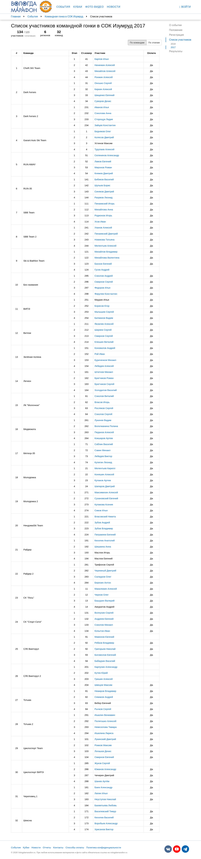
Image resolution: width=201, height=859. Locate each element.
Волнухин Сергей (104, 612)
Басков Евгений (103, 263)
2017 (173, 47)
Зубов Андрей (102, 522)
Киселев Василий (104, 817)
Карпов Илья (102, 59)
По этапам (154, 42)
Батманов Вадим (104, 318)
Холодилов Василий (106, 390)
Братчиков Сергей (104, 384)
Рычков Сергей (103, 709)
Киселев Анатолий (105, 540)
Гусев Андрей (102, 269)
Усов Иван (100, 221)
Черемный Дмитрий (105, 570)
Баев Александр (103, 787)
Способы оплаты (74, 847)
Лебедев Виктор (103, 456)
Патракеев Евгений (105, 534)
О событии (175, 25)
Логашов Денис (103, 751)
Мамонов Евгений (104, 636)
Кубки (77, 6)
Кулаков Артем (103, 480)
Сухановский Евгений (106, 498)
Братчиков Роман (104, 378)
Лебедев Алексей (104, 366)
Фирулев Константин (106, 293)
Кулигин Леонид (103, 462)
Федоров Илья (102, 287)
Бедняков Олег (103, 131)
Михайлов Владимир (106, 251)
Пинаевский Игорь (104, 203)
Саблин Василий (104, 444)
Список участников (180, 39)
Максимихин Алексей (106, 492)
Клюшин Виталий (104, 342)
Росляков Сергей (104, 408)
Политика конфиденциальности (103, 847)
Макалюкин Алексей (106, 588)
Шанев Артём (102, 781)
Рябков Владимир (104, 642)
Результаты (175, 51)
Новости (113, 6)
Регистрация (176, 35)
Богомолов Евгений (105, 654)
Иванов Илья (102, 107)
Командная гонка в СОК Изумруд (64, 16)
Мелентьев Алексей (105, 245)
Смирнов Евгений (104, 757)
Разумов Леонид (103, 197)
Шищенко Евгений (104, 95)
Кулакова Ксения (104, 504)
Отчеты (47, 847)
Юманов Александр (105, 769)
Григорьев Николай (105, 649)
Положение (175, 30)
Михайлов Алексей (105, 71)
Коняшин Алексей (104, 474)
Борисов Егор (102, 306)
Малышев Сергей (104, 311)
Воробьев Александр (106, 823)
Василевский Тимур (105, 811)
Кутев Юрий (101, 673)
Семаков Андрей (104, 697)
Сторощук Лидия (104, 119)
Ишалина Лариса (104, 733)
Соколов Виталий (104, 396)
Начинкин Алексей (105, 65)
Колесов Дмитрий (104, 137)
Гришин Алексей (104, 679)
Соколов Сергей (103, 414)
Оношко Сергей (103, 83)
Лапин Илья (101, 793)
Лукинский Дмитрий (105, 739)
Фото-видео (94, 6)
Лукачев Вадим (103, 420)
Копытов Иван (102, 631)
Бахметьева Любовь (106, 805)
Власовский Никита (105, 516)
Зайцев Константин (105, 125)
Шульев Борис (102, 185)
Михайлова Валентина (107, 257)
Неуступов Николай (105, 799)
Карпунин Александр (106, 667)
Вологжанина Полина (106, 426)
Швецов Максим (103, 685)
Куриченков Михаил (105, 360)
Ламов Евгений (103, 161)
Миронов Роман (103, 167)
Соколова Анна (103, 113)
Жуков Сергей (102, 763)
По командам (137, 42)
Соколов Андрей (104, 275)
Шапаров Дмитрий (105, 486)
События (63, 6)
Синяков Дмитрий (104, 191)
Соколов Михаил (104, 624)
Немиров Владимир (105, 691)
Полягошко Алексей (105, 721)
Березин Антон (103, 582)
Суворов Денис (103, 101)
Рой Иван (100, 354)
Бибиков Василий (104, 179)
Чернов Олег (102, 594)
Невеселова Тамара (106, 727)
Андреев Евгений (104, 618)
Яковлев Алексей (104, 324)
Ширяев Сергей (103, 329)
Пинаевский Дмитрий (106, 233)
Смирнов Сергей (104, 281)
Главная (16, 16)
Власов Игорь (102, 402)
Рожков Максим (103, 745)
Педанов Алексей (104, 432)
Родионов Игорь (103, 215)
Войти (185, 6)
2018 (173, 44)
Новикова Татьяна (104, 239)
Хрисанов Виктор (104, 829)
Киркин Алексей (103, 89)
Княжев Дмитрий (104, 173)
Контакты (58, 847)
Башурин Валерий (104, 600)
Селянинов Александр (107, 155)
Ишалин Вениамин (105, 715)
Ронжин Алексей (104, 77)
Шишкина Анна (103, 546)
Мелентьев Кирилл (105, 468)
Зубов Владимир (104, 528)
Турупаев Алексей (104, 149)
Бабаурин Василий (105, 661)
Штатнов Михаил (104, 372)
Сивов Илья (101, 510)
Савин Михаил (103, 450)
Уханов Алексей (103, 227)
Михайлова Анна (104, 209)
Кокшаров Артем (104, 438)
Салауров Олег (103, 576)
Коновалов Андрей (105, 348)
